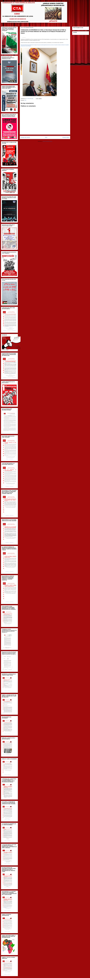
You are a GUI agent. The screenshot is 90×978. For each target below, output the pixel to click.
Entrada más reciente (25, 137)
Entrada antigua (66, 137)
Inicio (46, 137)
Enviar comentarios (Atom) (47, 141)
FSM (25, 100)
